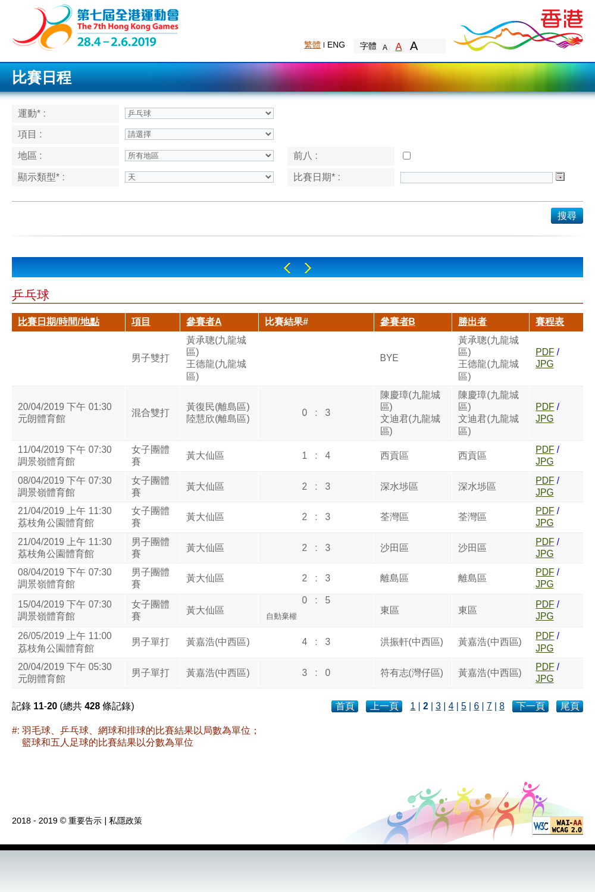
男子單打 (150, 642)
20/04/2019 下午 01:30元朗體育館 (65, 413)
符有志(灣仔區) (411, 673)
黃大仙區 (205, 455)
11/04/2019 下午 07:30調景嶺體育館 (65, 456)
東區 (389, 610)
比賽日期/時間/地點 (58, 322)
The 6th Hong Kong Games (96, 26)
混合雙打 (150, 413)
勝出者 (472, 322)
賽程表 (550, 322)
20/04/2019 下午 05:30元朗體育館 (65, 673)
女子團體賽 (150, 456)
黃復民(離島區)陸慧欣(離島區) (217, 413)
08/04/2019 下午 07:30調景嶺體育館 (65, 486)
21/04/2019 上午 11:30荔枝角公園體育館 (65, 517)
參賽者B (397, 322)
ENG (336, 44)
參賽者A (203, 322)
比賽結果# (286, 322)
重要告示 (85, 820)
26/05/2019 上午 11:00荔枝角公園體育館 (65, 642)
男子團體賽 (150, 548)
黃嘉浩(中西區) (217, 642)
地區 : (30, 156)
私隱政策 (125, 820)
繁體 (312, 44)
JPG (544, 364)
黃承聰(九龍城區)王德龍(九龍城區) (216, 358)
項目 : (30, 134)
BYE (389, 358)
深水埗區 (399, 486)
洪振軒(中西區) (411, 642)
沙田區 (394, 548)
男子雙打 (150, 358)
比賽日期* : (316, 177)
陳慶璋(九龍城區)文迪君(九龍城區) (410, 413)
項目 (141, 322)
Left (287, 268)
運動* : (32, 113)
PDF (545, 352)
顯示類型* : (41, 177)
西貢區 (394, 455)
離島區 (394, 578)
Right (308, 268)
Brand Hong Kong (517, 27)
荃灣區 (394, 517)
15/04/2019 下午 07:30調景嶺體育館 (65, 610)
